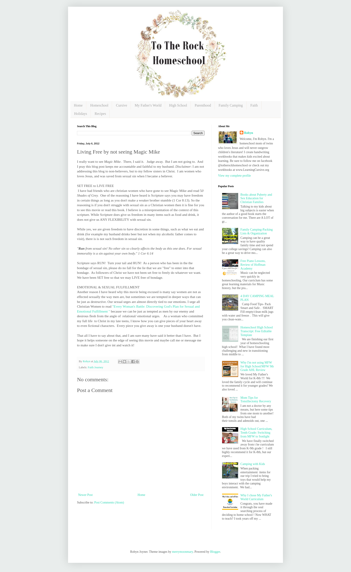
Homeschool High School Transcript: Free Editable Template (256, 331)
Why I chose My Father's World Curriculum (256, 497)
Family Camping (231, 105)
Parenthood (203, 105)
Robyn (248, 133)
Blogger (215, 551)
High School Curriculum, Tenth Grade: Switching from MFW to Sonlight (256, 432)
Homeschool (99, 105)
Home (78, 105)
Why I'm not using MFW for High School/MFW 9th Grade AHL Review (257, 366)
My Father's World (148, 105)
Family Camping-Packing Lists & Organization (256, 231)
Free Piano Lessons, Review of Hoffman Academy (252, 264)
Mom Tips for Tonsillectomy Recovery (255, 399)
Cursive (121, 105)
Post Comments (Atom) (109, 502)
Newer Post (85, 495)
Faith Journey (95, 367)
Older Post (197, 495)
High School (178, 105)
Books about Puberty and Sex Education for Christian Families (256, 198)
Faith (254, 105)
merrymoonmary (182, 551)
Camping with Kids (252, 464)
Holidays (80, 114)
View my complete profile (234, 175)
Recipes (100, 114)
